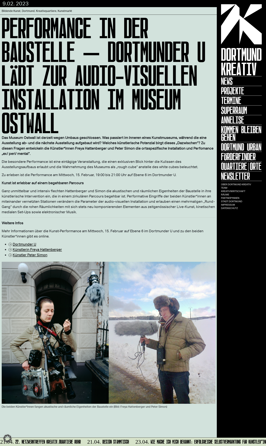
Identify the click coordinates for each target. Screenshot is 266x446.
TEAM (224, 187)
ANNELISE (232, 120)
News (227, 81)
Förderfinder (238, 156)
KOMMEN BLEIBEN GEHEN (241, 133)
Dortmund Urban (241, 147)
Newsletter (235, 176)
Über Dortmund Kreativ (236, 184)
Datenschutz (229, 208)
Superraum (234, 110)
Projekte (232, 91)
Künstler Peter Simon (30, 254)
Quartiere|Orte (241, 166)
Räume (225, 194)
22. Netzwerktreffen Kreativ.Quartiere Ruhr (41, 441)
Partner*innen (230, 197)
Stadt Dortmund (231, 201)
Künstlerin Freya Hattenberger (37, 249)
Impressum (228, 204)
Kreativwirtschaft (233, 191)
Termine (231, 100)
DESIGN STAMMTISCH (107, 441)
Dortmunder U (24, 244)
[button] (7, 438)
